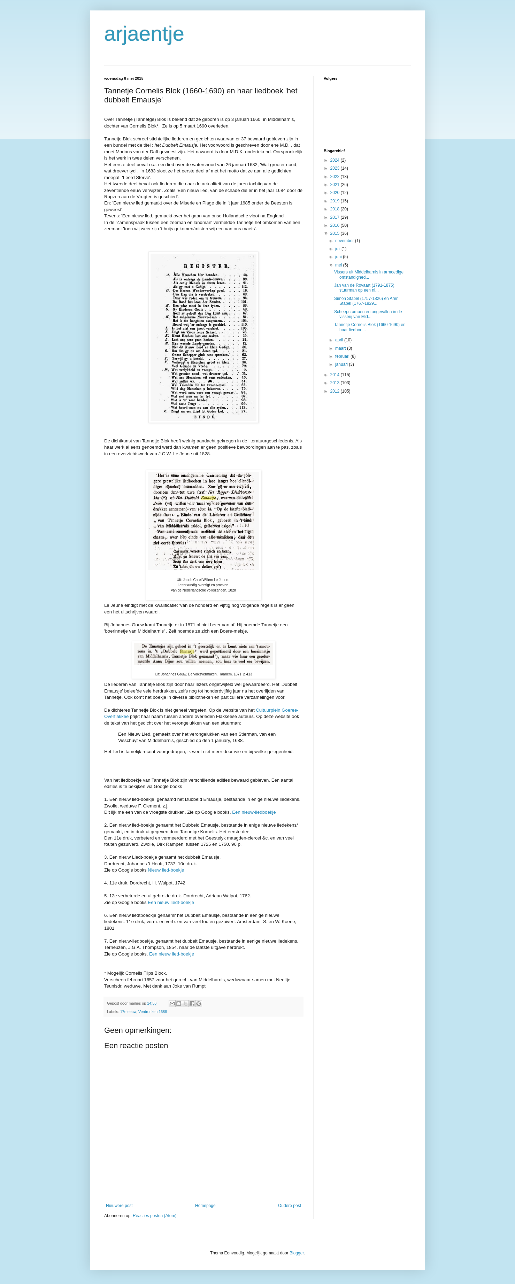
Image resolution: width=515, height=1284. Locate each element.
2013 (335, 382)
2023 (335, 168)
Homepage (205, 1205)
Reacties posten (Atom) (154, 1215)
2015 (335, 233)
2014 (335, 374)
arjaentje (144, 33)
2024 (335, 160)
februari (343, 356)
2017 (335, 217)
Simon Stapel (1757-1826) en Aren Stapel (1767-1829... (366, 301)
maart (341, 348)
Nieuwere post (119, 1205)
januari (342, 364)
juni (339, 256)
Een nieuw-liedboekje (254, 812)
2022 (335, 176)
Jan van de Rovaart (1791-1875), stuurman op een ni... (364, 288)
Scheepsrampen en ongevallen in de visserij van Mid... (368, 314)
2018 (335, 209)
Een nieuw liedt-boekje (171, 902)
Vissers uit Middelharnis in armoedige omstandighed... (368, 274)
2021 (335, 184)
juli (338, 248)
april (339, 340)
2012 (335, 391)
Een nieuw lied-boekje (171, 954)
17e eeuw (128, 1012)
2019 (335, 201)
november (345, 240)
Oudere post (289, 1205)
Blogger (297, 1253)
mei (339, 265)
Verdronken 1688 (152, 1012)
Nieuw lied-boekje (166, 870)
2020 (335, 192)
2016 (335, 225)
